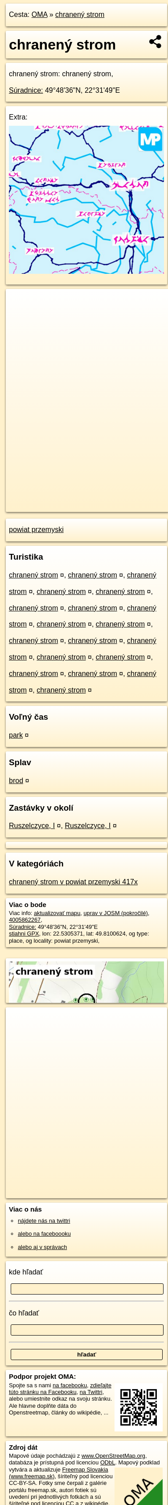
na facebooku (70, 1385)
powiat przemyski (36, 529)
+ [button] (21, 304)
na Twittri (91, 1392)
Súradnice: (26, 90)
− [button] (21, 318)
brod (16, 780)
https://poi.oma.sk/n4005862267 (46, 505)
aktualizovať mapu (57, 913)
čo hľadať (24, 1313)
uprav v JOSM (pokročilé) (115, 913)
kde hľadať (26, 1272)
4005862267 (25, 919)
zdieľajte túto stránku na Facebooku (60, 1388)
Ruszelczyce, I (32, 825)
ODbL (107, 1462)
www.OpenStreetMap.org (113, 1455)
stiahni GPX (24, 933)
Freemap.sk (117, 497)
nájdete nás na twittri (44, 1220)
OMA (40, 14)
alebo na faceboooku (44, 1233)
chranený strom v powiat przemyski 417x (73, 882)
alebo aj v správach (42, 1247)
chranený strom (79, 14)
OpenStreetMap (71, 497)
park (16, 735)
